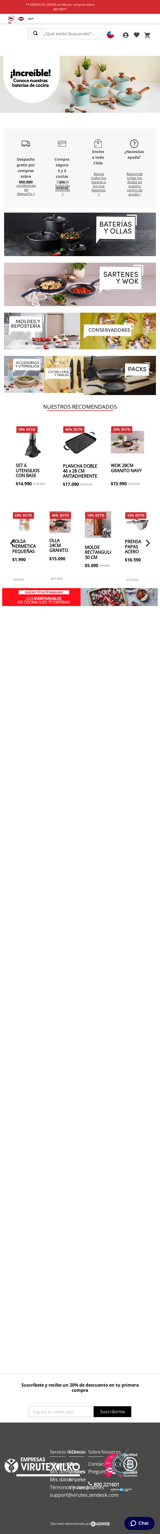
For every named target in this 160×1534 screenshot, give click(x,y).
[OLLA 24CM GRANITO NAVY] (60, 543)
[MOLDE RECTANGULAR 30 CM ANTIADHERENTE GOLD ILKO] (98, 543)
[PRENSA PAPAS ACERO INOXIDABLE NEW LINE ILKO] (137, 543)
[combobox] (68, 33)
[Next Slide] (148, 543)
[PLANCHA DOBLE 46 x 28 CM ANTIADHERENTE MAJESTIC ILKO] (80, 458)
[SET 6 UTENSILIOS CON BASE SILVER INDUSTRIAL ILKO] (32, 458)
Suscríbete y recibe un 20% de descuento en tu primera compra (80, 1387)
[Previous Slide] (12, 543)
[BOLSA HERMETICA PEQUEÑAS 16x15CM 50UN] (24, 543)
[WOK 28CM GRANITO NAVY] (127, 458)
